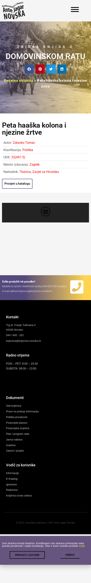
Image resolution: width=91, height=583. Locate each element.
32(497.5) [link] (18, 157)
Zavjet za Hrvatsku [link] (45, 172)
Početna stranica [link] (18, 80)
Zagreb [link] (34, 164)
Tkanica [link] (25, 172)
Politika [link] (27, 150)
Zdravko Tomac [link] (24, 143)
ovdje (82, 549)
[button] (29, 69)
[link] (13, 10)
